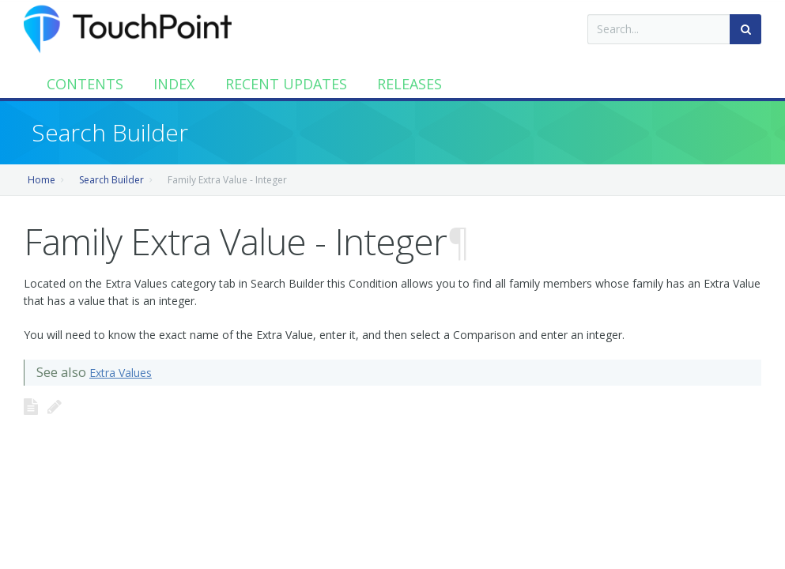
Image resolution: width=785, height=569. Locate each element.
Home (41, 180)
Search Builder (111, 180)
